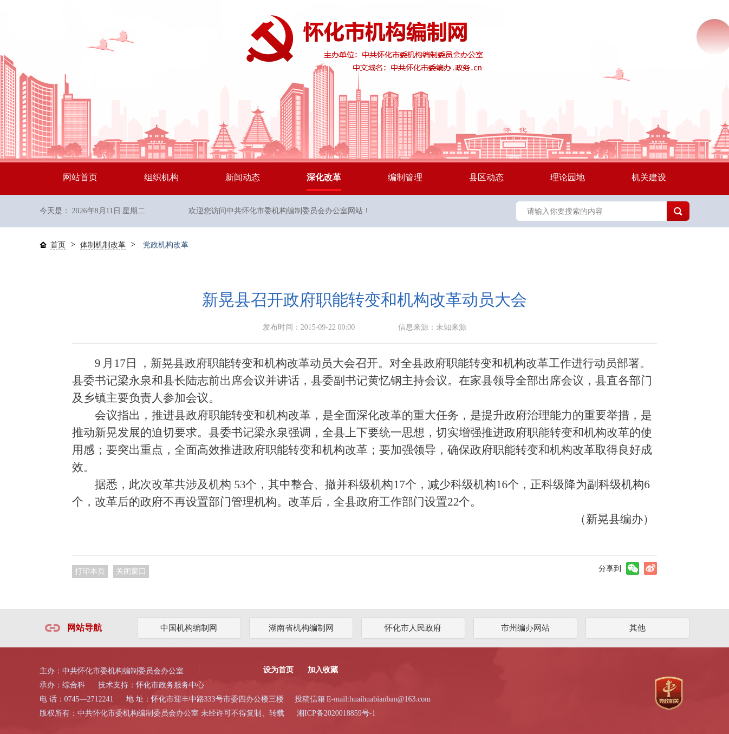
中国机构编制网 (188, 628)
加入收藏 (323, 670)
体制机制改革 (103, 245)
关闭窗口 (131, 571)
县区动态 (486, 177)
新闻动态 (242, 177)
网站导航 (84, 627)
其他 (637, 628)
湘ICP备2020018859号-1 (336, 713)
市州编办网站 (525, 628)
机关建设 (649, 177)
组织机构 (161, 177)
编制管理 (405, 177)
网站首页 (80, 177)
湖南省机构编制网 (301, 628)
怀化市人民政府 (413, 628)
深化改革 (324, 177)
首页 (58, 245)
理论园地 (567, 177)
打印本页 (90, 571)
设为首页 (278, 670)
